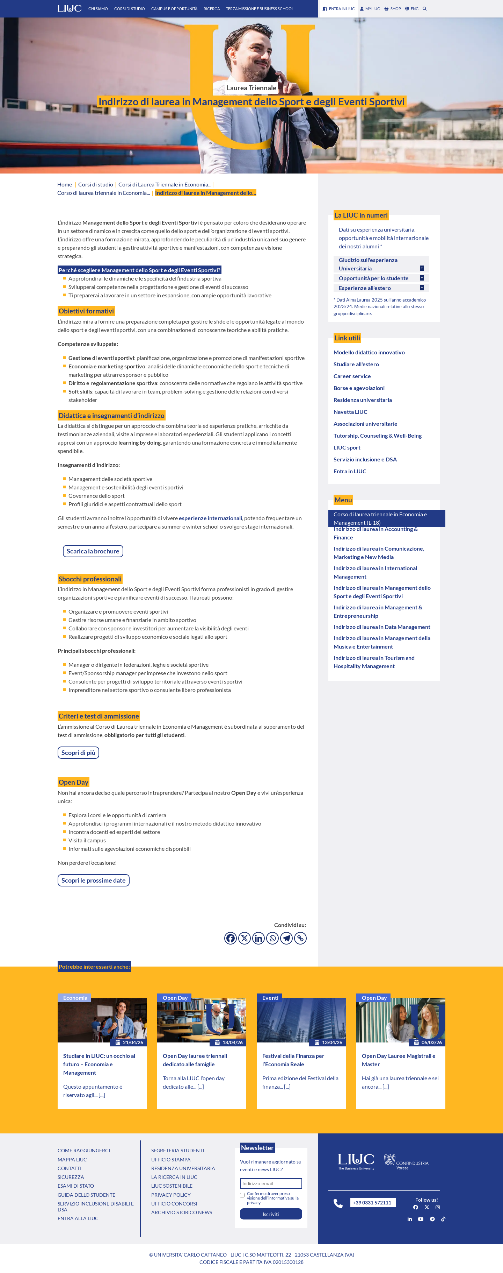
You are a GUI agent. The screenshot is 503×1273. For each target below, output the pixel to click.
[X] (244, 938)
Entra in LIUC (339, 8)
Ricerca (212, 8)
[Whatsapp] (272, 938)
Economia (75, 997)
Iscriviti (271, 1214)
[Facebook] (230, 938)
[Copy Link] (300, 938)
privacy (254, 1202)
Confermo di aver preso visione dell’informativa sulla (273, 1198)
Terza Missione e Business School (260, 8)
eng (411, 8)
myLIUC (370, 8)
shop (392, 8)
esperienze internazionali (210, 518)
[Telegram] (286, 938)
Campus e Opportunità (174, 8)
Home (64, 184)
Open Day (175, 997)
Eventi (270, 997)
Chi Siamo (98, 8)
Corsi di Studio (129, 8)
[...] (102, 1094)
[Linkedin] (258, 938)
